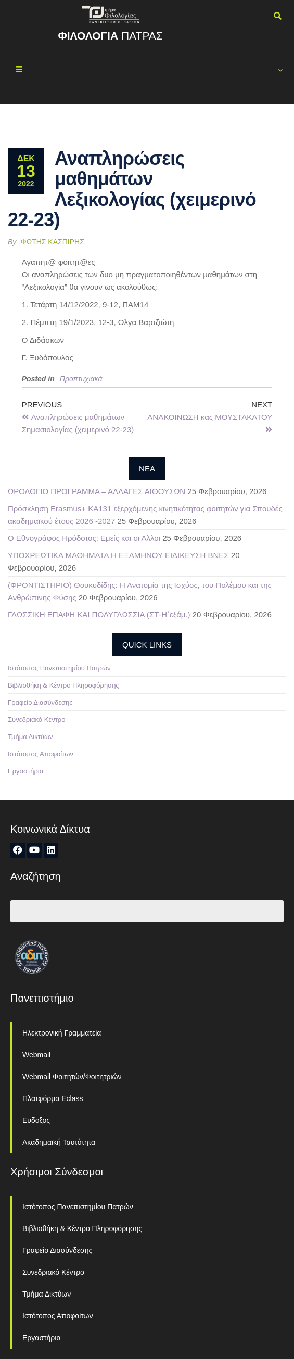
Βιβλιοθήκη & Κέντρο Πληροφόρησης (63, 685)
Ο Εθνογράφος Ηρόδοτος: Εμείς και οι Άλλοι (84, 538)
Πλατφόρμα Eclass (52, 1098)
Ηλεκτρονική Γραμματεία (61, 1033)
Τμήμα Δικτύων (30, 737)
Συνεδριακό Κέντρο (36, 719)
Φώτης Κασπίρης (52, 242)
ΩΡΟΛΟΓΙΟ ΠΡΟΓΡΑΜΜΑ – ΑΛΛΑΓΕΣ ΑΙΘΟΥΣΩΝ (96, 491)
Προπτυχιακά (81, 378)
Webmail (36, 1055)
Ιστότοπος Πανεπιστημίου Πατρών (59, 668)
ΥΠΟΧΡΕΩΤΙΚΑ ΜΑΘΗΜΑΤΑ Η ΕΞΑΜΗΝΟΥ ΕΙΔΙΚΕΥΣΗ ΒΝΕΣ (118, 555)
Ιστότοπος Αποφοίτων (40, 754)
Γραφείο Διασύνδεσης (40, 702)
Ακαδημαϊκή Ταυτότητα (58, 1142)
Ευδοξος (36, 1120)
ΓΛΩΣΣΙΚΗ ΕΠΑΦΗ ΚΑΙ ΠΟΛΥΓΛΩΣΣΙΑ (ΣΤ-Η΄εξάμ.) (99, 614)
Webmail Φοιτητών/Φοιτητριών (72, 1076)
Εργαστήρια (25, 771)
